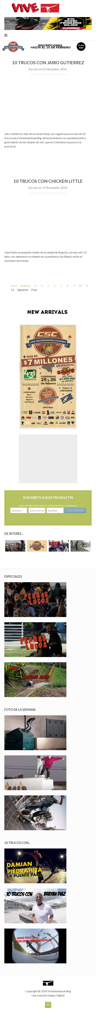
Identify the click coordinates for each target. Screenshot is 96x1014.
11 (86, 285)
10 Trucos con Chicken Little (48, 181)
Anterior (25, 285)
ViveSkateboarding (59, 991)
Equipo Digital (55, 995)
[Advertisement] (48, 458)
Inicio (14, 285)
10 (80, 285)
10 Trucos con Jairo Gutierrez (48, 62)
